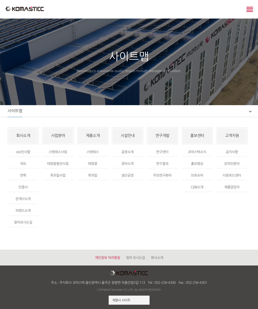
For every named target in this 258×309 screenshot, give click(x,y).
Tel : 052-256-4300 (162, 282)
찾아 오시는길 (135, 257)
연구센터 (162, 152)
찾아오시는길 (23, 222)
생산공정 (127, 175)
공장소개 (127, 152)
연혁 (23, 175)
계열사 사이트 (121, 300)
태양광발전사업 (58, 163)
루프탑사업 (57, 175)
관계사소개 (23, 198)
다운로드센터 (232, 175)
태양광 (92, 163)
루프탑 (92, 175)
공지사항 (232, 152)
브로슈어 (197, 175)
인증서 (23, 187)
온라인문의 (231, 163)
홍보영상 (197, 163)
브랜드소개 (23, 210)
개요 (23, 163)
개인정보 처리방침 (107, 257)
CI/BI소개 (197, 187)
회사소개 (157, 257)
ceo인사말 (23, 152)
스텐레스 (92, 152)
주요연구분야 (162, 175)
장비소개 (127, 163)
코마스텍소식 (197, 152)
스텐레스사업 (58, 152)
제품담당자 (231, 187)
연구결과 (162, 163)
